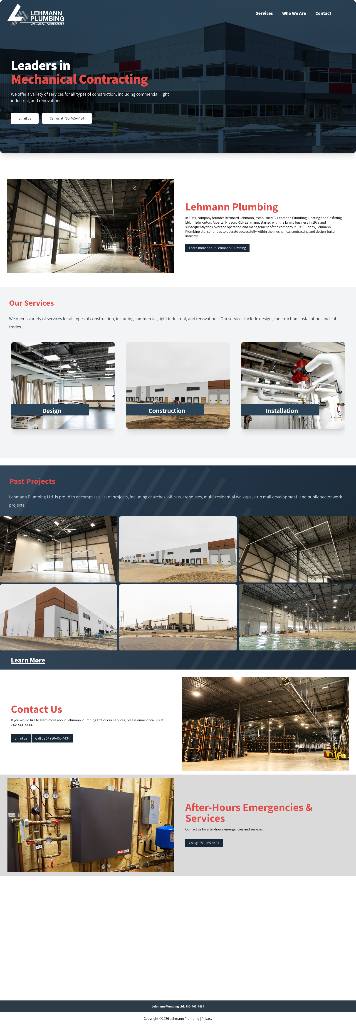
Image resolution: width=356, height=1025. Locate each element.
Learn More (28, 660)
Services (264, 13)
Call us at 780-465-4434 (67, 118)
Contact (323, 13)
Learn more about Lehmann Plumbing (217, 247)
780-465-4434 (21, 724)
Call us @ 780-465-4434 (52, 738)
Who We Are (294, 13)
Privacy (207, 1018)
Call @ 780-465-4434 (204, 842)
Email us (24, 118)
